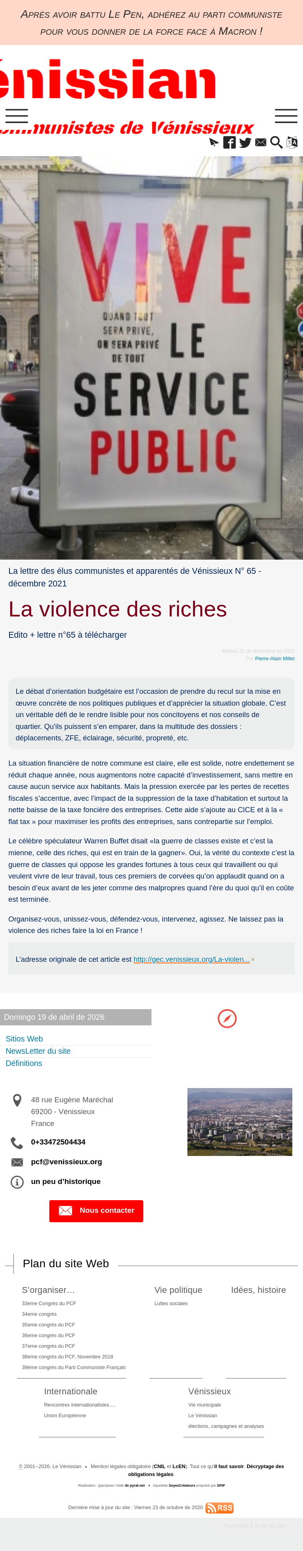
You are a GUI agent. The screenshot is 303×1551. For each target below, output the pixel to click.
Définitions (24, 1063)
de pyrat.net (135, 1485)
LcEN (178, 1466)
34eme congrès (39, 1314)
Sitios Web (24, 1038)
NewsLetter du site (38, 1051)
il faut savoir (229, 1466)
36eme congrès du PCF (48, 1335)
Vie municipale (205, 1405)
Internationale (71, 1391)
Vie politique (178, 1290)
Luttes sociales (170, 1303)
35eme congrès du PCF (48, 1325)
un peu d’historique (66, 1181)
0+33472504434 (58, 1142)
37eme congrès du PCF (48, 1346)
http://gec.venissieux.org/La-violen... (192, 959)
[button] (214, 143)
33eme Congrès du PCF (49, 1303)
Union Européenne (65, 1415)
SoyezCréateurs (182, 1485)
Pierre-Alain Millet (275, 658)
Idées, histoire (258, 1290)
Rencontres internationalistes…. (80, 1405)
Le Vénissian (203, 1415)
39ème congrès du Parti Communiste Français (74, 1367)
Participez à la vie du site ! (256, 1526)
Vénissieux (210, 1391)
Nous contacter (96, 1210)
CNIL (160, 1466)
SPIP (221, 1485)
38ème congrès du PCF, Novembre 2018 (67, 1357)
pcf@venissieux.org (66, 1162)
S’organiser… (48, 1290)
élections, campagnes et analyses (226, 1426)
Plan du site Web (66, 1263)
